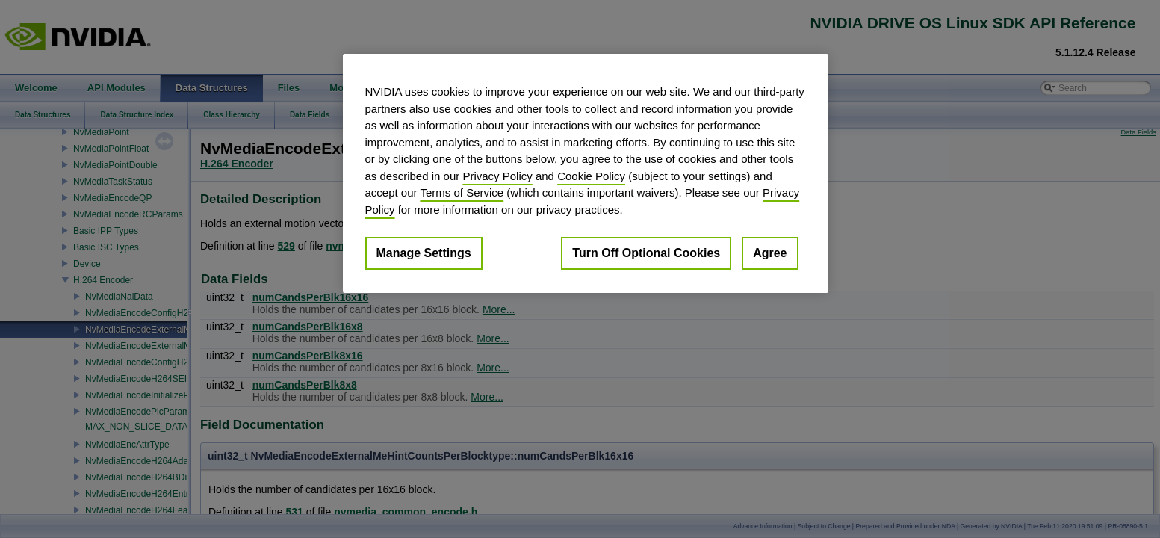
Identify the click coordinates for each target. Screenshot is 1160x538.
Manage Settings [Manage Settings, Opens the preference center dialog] (423, 253)
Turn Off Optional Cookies (646, 253)
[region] (585, 173)
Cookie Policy (591, 176)
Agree (770, 253)
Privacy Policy (497, 176)
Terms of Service (461, 192)
